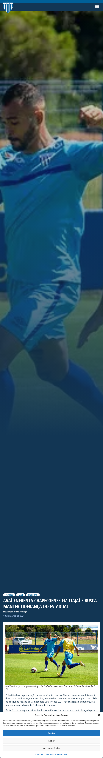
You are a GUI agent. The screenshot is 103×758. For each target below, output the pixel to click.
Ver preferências (52, 748)
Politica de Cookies (42, 754)
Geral (20, 594)
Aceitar (51, 733)
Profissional (33, 594)
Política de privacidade (58, 754)
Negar (51, 740)
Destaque (9, 594)
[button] (99, 715)
